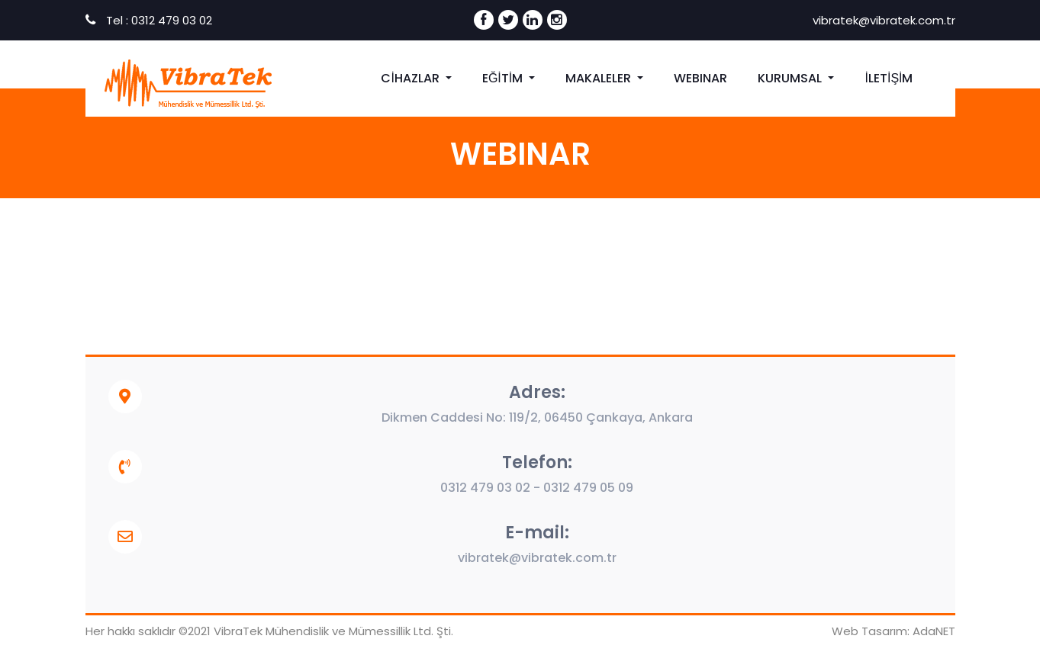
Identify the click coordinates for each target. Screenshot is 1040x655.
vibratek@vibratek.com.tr (882, 20)
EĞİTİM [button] (504, 78)
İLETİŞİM (889, 78)
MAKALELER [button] (599, 78)
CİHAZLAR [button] (411, 78)
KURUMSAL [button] (791, 78)
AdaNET (934, 631)
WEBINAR (700, 78)
